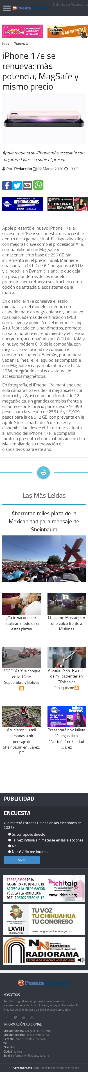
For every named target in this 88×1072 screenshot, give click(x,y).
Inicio (5, 43)
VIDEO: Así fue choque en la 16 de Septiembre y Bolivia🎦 (21, 672)
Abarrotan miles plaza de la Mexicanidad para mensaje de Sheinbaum (44, 521)
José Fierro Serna (26, 1035)
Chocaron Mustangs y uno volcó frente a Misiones (66, 616)
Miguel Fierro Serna (27, 1031)
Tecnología (21, 43)
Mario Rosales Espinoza (24, 1039)
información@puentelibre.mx (26, 1055)
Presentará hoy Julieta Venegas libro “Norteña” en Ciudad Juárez (66, 731)
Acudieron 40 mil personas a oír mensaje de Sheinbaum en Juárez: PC (21, 734)
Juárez (12, 1051)
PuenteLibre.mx (22, 1068)
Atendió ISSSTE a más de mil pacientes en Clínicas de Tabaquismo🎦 (66, 672)
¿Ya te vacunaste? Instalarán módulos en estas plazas (21, 616)
